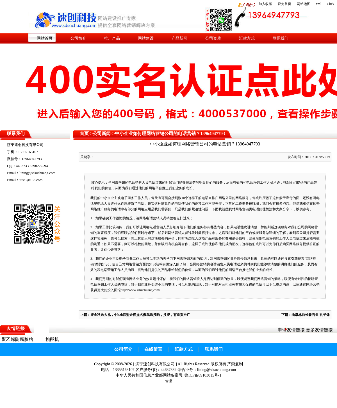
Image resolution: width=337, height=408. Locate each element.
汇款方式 (247, 38)
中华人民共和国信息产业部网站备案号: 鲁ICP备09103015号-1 (169, 375)
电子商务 (127, 198)
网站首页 (45, 38)
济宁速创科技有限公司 (155, 364)
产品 (310, 182)
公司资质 (213, 38)
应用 (147, 209)
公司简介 (78, 38)
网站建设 (146, 38)
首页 (84, 133)
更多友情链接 (319, 329)
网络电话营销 (149, 218)
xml (318, 4)
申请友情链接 (291, 329)
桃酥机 (52, 339)
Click (330, 4)
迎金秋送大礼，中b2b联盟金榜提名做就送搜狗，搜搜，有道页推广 (140, 315)
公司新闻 (102, 133)
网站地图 (303, 4)
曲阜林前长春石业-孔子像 (311, 315)
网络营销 (118, 182)
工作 (263, 182)
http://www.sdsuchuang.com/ (140, 290)
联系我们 (280, 38)
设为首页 (284, 4)
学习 (169, 259)
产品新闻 (179, 38)
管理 (168, 381)
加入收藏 (265, 4)
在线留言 (153, 349)
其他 (141, 238)
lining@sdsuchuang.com (216, 370)
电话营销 (269, 238)
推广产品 (112, 38)
